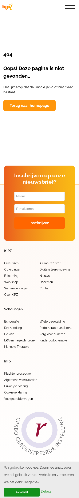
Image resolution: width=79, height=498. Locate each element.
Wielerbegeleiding (52, 321)
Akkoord (22, 492)
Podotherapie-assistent (56, 327)
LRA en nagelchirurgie (19, 340)
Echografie (11, 321)
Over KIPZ (11, 294)
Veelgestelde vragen (18, 398)
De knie (9, 334)
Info (7, 361)
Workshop (11, 282)
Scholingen (13, 309)
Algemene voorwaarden (20, 380)
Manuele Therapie (16, 346)
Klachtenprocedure (17, 373)
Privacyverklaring (16, 386)
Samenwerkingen (16, 288)
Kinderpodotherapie (53, 340)
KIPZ (8, 251)
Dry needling (13, 327)
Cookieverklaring (15, 392)
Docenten (46, 282)
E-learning (11, 275)
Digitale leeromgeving (55, 269)
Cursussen (11, 263)
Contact (45, 288)
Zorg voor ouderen (52, 334)
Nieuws (45, 275)
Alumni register (50, 263)
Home (10, 16)
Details (46, 491)
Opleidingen (12, 269)
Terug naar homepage (29, 105)
